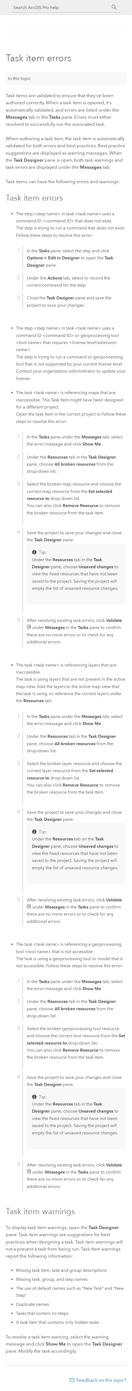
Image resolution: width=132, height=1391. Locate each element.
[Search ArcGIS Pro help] (61, 7)
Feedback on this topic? (101, 1380)
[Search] (114, 7)
